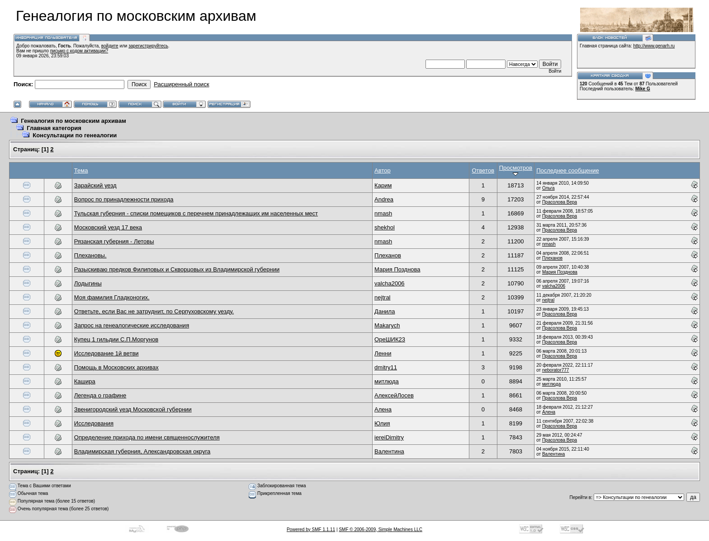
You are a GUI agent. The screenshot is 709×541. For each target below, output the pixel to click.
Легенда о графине (100, 395)
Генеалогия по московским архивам (73, 120)
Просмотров (516, 170)
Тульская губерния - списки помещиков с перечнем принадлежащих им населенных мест (196, 213)
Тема (81, 170)
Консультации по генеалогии (75, 135)
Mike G (642, 88)
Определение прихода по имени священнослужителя (147, 437)
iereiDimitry (389, 437)
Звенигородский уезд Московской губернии (133, 409)
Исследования (93, 423)
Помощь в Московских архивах (116, 367)
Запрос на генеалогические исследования (131, 325)
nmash (383, 213)
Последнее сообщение (567, 170)
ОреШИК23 (389, 339)
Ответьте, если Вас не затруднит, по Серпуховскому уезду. (154, 311)
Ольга (548, 188)
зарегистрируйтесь (148, 45)
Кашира (84, 381)
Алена (383, 409)
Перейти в (580, 497)
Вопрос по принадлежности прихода (124, 199)
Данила (384, 311)
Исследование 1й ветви (106, 353)
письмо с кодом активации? (79, 50)
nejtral (382, 297)
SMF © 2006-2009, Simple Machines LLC (380, 529)
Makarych (387, 325)
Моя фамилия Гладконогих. (112, 297)
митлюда (386, 381)
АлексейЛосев (394, 395)
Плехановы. (90, 255)
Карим (383, 185)
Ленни (382, 353)
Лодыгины (88, 283)
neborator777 (555, 370)
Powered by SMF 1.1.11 (311, 529)
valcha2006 (389, 283)
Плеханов (387, 255)
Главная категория (54, 128)
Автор (382, 170)
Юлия (382, 423)
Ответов (483, 170)
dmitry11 (385, 367)
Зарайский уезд (95, 185)
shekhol (384, 227)
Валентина (389, 451)
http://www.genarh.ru (654, 45)
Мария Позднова (397, 269)
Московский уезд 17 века (108, 227)
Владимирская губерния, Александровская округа (142, 451)
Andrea (383, 199)
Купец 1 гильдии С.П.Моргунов (116, 339)
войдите (109, 45)
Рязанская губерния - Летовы (114, 241)
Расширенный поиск (181, 84)
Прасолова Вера (559, 202)
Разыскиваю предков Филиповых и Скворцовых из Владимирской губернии (176, 269)
